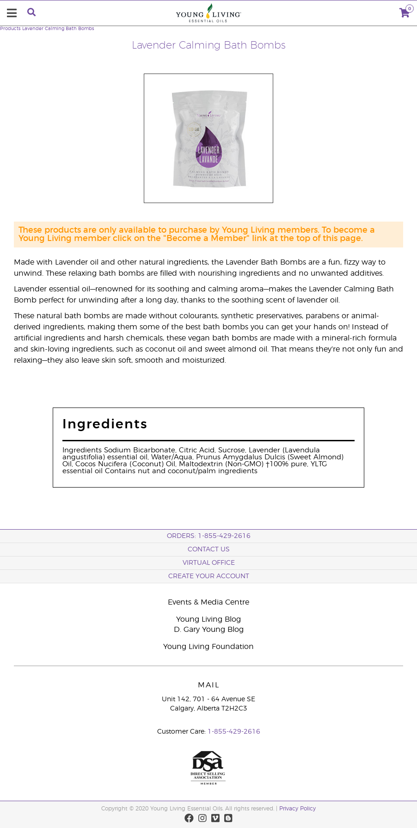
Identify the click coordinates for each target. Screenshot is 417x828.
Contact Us (209, 549)
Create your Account (208, 576)
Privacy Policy (297, 808)
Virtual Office (209, 563)
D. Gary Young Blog (209, 629)
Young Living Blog (208, 619)
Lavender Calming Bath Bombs (58, 28)
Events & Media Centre (208, 602)
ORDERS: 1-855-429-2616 (209, 536)
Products (10, 28)
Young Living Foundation (208, 646)
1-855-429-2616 (234, 732)
